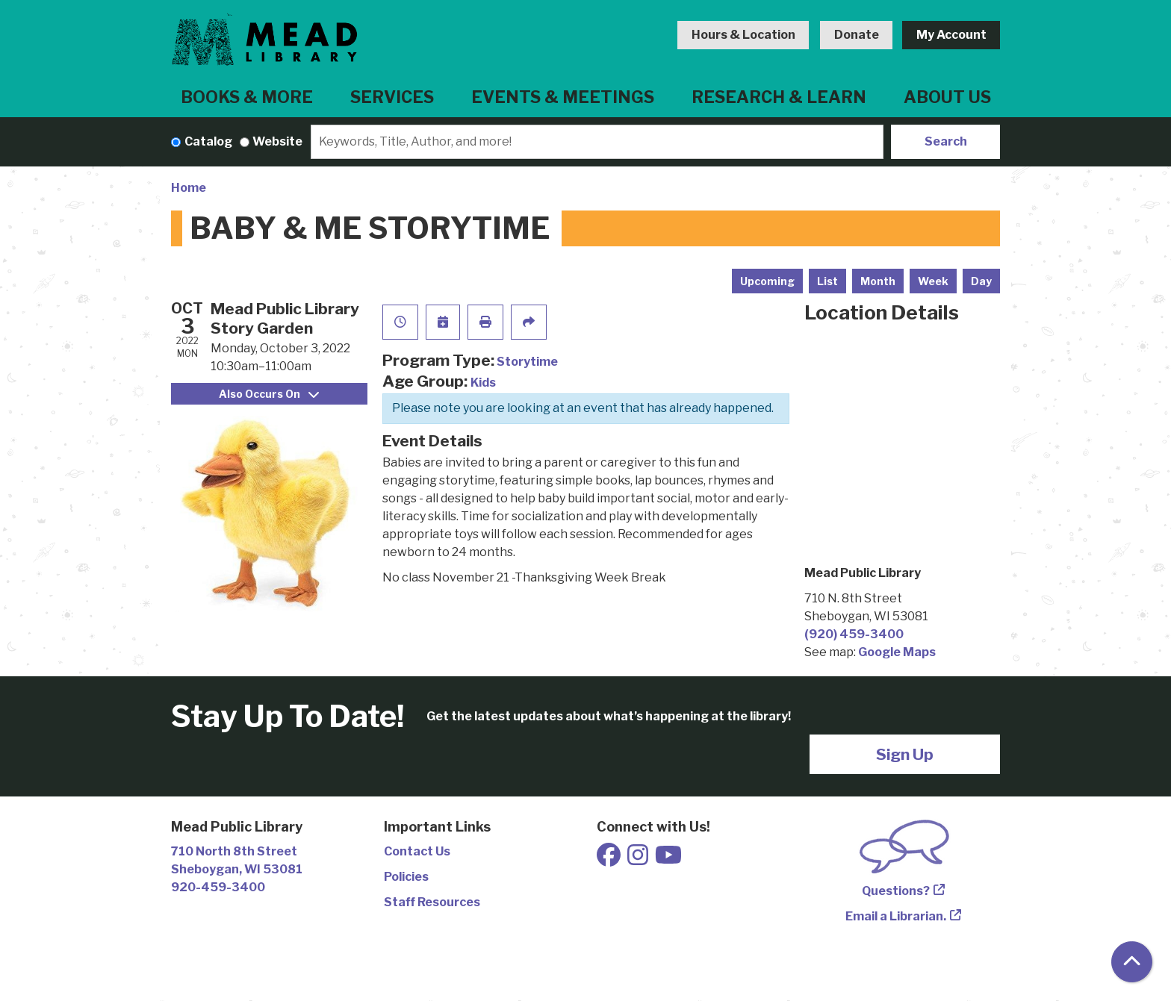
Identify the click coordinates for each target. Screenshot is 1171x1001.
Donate (856, 35)
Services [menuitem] (392, 97)
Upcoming (767, 281)
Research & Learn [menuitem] (779, 97)
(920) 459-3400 (854, 634)
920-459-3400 (218, 887)
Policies (406, 877)
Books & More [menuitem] (247, 97)
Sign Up (905, 754)
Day (981, 281)
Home (188, 188)
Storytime (527, 362)
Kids (483, 382)
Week (933, 281)
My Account (951, 35)
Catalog (208, 141)
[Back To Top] (1131, 961)
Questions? (896, 891)
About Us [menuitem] (947, 97)
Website (277, 141)
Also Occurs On (269, 393)
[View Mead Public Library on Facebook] (610, 859)
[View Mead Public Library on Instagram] (638, 859)
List (827, 281)
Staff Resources (432, 902)
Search (946, 141)
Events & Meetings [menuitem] (562, 97)
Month (877, 281)
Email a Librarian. (895, 916)
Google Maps (897, 652)
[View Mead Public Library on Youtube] (668, 859)
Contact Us (417, 851)
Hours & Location (743, 35)
